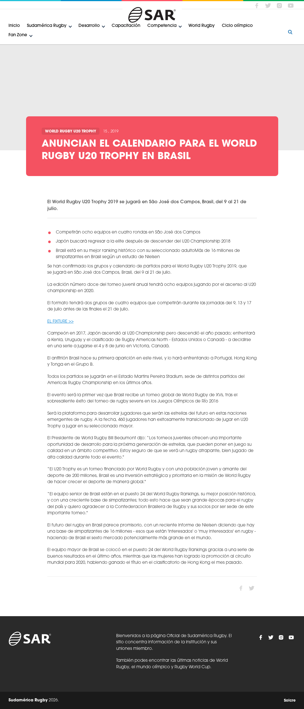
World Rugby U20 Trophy (70, 131)
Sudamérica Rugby (47, 26)
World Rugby (201, 26)
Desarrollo (89, 26)
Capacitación (126, 26)
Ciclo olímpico (237, 26)
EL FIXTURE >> (60, 322)
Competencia (162, 26)
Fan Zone (17, 35)
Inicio (14, 26)
